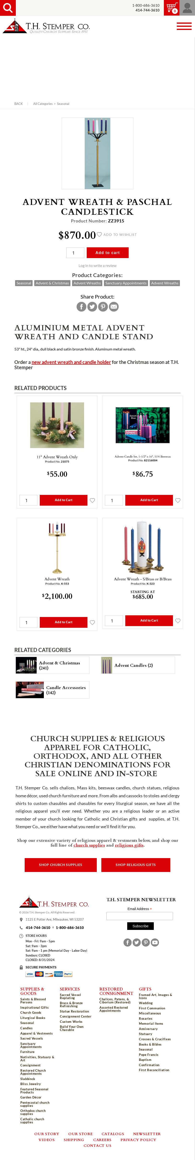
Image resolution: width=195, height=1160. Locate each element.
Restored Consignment (116, 991)
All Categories (43, 103)
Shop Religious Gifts (136, 865)
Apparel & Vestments (36, 1033)
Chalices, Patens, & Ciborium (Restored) (115, 1000)
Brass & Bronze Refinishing (71, 1004)
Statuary (145, 1034)
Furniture (27, 1051)
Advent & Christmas (52, 283)
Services (70, 989)
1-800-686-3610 (146, 5)
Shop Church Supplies (60, 865)
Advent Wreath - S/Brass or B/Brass (143, 579)
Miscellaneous (150, 1013)
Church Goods (30, 1012)
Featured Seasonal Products (34, 1090)
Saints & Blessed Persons (33, 1000)
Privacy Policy (138, 1139)
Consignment (30, 1065)
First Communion (152, 1008)
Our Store (80, 1133)
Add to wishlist (117, 235)
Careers (102, 1139)
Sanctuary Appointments (126, 283)
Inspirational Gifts (34, 1007)
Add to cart (107, 253)
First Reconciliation (154, 1070)
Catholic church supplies (32, 1120)
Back (18, 103)
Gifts (145, 989)
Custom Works (71, 1021)
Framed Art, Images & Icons (155, 996)
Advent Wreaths (87, 283)
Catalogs (113, 1133)
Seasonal (63, 103)
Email (114, 307)
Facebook (81, 307)
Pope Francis (149, 1054)
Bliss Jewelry (30, 1084)
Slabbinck (27, 1079)
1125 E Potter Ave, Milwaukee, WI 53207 (55, 919)
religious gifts (129, 845)
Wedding (146, 1003)
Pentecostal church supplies (35, 1104)
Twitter (92, 307)
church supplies (89, 845)
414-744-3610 (38, 928)
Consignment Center (76, 1016)
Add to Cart (63, 500)
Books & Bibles (150, 1044)
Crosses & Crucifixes (155, 1039)
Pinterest (103, 307)
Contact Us (98, 1145)
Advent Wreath (57, 579)
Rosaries (145, 1018)
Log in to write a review (97, 265)
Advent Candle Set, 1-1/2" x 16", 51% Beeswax (143, 456)
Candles (26, 1028)
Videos (47, 1139)
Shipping (74, 1139)
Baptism (145, 1059)
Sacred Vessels (31, 1038)
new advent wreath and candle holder (71, 362)
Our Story (46, 1133)
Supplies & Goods (32, 991)
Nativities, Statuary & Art (37, 1058)
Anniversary (148, 1028)
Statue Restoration (74, 1011)
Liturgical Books (32, 1017)
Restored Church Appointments (33, 1072)
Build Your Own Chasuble (72, 1028)
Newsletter (147, 1133)
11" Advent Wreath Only (57, 457)
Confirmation (149, 1065)
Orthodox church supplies (33, 1112)
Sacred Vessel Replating (70, 996)
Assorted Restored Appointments (113, 1009)
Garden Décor (30, 1097)
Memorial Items (151, 1023)
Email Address (139, 909)
